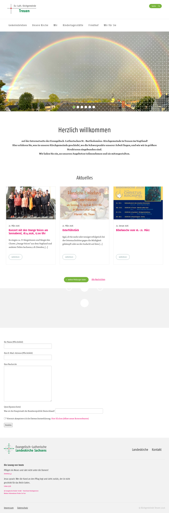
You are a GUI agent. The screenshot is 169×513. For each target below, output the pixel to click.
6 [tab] (94, 108)
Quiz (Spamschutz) (53, 409)
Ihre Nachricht (28, 382)
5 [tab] (90, 108)
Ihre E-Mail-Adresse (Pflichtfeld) (28, 355)
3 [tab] (82, 108)
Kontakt (156, 449)
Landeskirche (140, 449)
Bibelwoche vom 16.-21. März (133, 230)
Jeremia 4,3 (7, 473)
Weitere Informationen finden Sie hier (15, 493)
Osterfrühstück (70, 230)
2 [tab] (79, 108)
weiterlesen (15, 257)
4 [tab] (86, 108)
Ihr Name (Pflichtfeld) (28, 344)
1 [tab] (75, 108)
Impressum (9, 507)
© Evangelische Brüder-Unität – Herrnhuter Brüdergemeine (21, 491)
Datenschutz (22, 507)
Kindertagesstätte (73, 25)
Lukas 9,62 (7, 486)
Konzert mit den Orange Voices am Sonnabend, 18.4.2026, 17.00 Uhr (28, 231)
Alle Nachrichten (98, 279)
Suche (154, 6)
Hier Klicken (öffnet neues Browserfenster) (70, 418)
